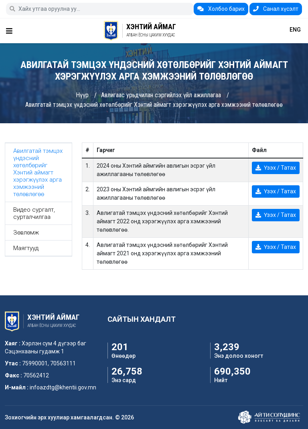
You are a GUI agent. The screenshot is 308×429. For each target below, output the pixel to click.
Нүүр (82, 95)
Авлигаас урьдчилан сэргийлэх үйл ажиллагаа (161, 95)
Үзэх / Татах (275, 167)
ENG (295, 29)
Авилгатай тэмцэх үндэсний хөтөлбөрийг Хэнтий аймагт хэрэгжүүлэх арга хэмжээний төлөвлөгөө (154, 104)
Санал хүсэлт (275, 9)
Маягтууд (25, 248)
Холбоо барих (221, 9)
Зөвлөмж (26, 232)
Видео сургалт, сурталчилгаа (34, 213)
